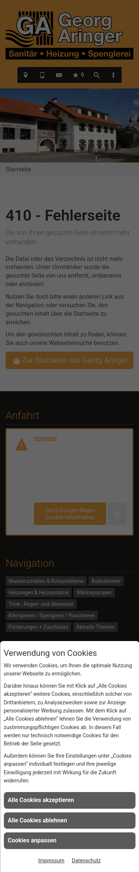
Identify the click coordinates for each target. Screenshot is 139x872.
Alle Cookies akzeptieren (41, 800)
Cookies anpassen (32, 840)
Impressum (51, 860)
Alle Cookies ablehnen (37, 820)
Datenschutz (86, 860)
